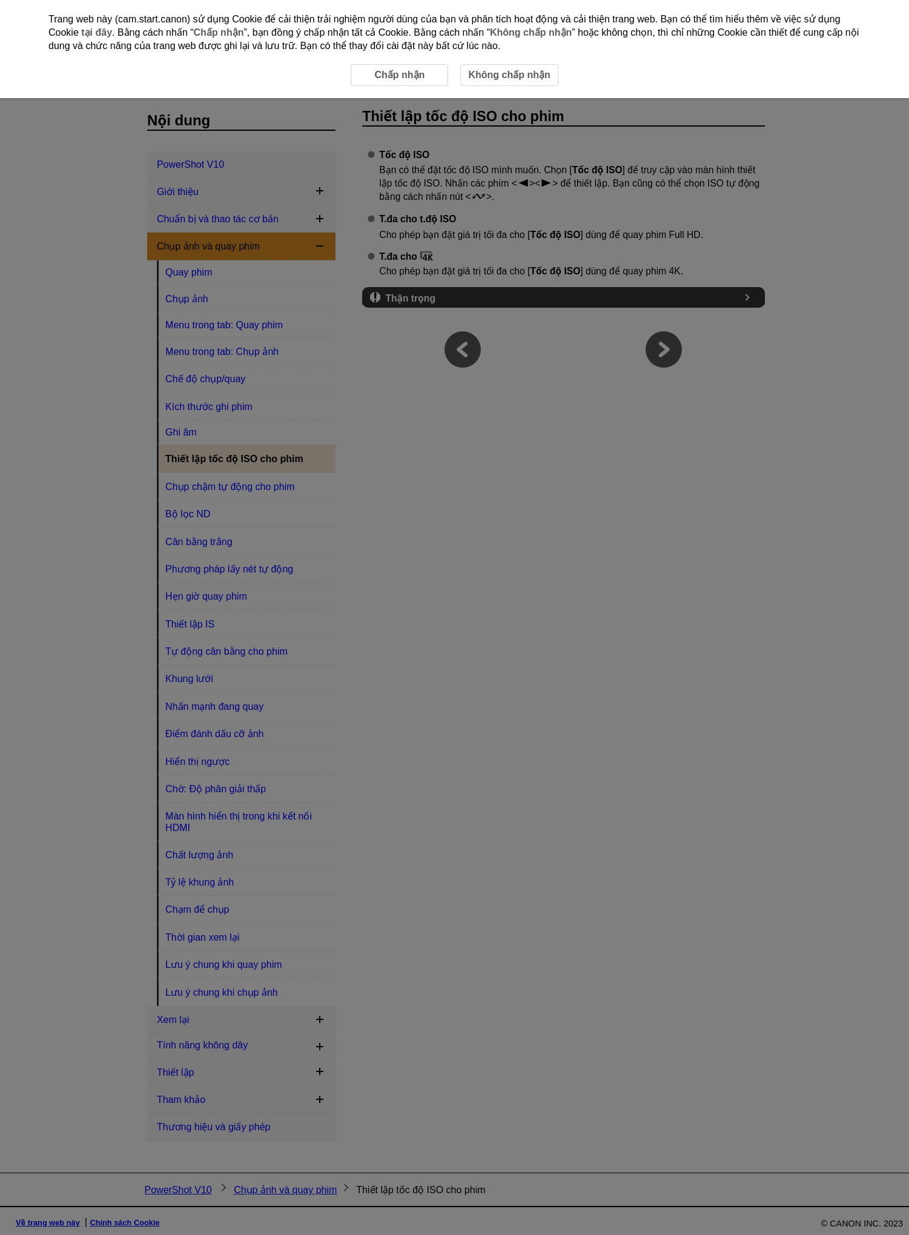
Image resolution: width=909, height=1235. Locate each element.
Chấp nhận (219, 32)
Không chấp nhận (531, 32)
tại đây (96, 32)
